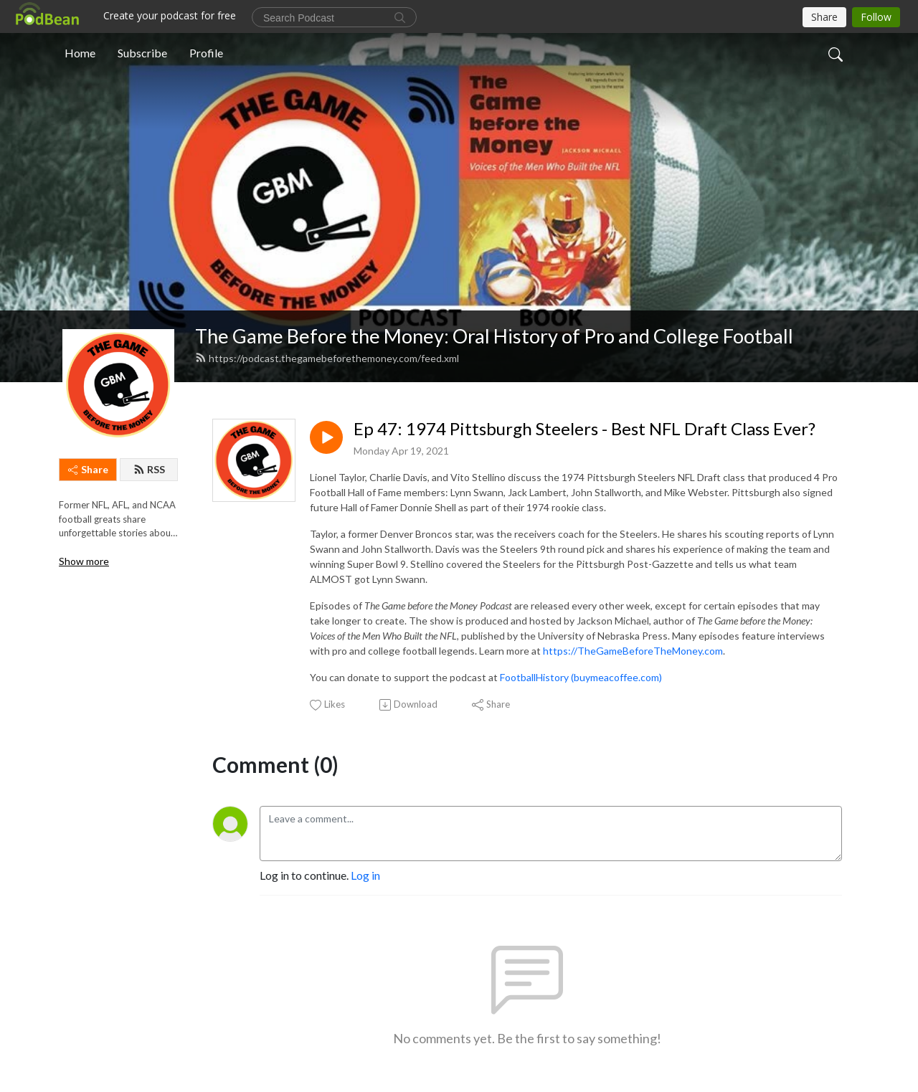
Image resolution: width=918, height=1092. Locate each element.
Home (80, 53)
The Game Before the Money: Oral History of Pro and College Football (494, 336)
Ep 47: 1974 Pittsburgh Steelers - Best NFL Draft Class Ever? (584, 429)
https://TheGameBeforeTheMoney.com (633, 651)
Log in (365, 875)
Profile (206, 53)
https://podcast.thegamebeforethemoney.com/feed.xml (327, 358)
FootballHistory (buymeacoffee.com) (581, 677)
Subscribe (142, 53)
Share (88, 469)
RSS (149, 469)
